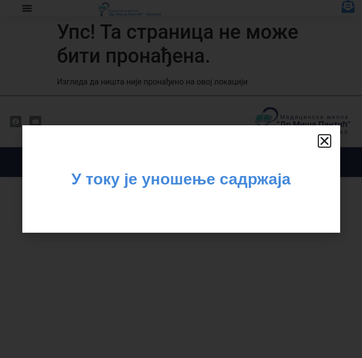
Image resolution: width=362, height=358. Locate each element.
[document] (181, 179)
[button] (324, 141)
